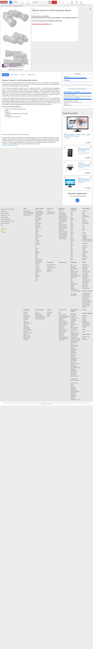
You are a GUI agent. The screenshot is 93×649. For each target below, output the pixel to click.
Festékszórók (73, 395)
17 (35, 247)
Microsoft (84, 220)
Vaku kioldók (61, 335)
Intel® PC (84, 259)
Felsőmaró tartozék (75, 341)
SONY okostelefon (62, 219)
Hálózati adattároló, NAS (40, 317)
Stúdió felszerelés (62, 331)
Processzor (25, 312)
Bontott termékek (27, 210)
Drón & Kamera (62, 309)
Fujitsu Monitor (85, 282)
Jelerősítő (37, 313)
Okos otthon (50, 262)
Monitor (84, 262)
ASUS (83, 226)
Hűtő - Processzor (27, 323)
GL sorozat (37, 226)
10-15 (72, 278)
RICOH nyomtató (85, 303)
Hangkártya (25, 319)
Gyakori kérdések (4, 217)
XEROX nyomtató (86, 305)
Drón (60, 312)
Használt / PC (50, 208)
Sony (72, 254)
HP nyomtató (85, 298)
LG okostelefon (62, 222)
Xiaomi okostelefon (63, 216)
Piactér (25, 208)
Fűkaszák (73, 356)
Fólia (72, 213)
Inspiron (37, 229)
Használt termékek (27, 215)
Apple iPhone (61, 212)
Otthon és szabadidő (87, 313)
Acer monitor (85, 268)
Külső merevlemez (74, 274)
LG (71, 247)
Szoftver (49, 309)
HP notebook (38, 244)
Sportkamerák (62, 320)
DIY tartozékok (74, 328)
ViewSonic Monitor (86, 288)
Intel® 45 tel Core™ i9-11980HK (72, 91)
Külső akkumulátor (74, 271)
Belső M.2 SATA (26, 335)
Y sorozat (37, 241)
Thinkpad (37, 240)
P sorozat (37, 266)
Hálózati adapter (38, 314)
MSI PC (84, 254)
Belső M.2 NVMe (27, 337)
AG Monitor (84, 278)
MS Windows (49, 312)
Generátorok (73, 396)
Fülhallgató (84, 238)
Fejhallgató (84, 236)
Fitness (83, 338)
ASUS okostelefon (62, 215)
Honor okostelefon (62, 226)
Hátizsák (72, 282)
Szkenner (84, 307)
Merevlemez (26, 314)
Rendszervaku (62, 328)
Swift (36, 277)
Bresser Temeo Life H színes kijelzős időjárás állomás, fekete (84, 149)
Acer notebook (38, 270)
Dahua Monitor (85, 281)
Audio (83, 233)
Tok (71, 216)
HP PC (83, 250)
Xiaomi (72, 226)
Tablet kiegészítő (85, 216)
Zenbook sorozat (38, 260)
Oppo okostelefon (62, 238)
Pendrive (72, 270)
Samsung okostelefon (63, 217)
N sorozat (37, 263)
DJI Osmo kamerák (63, 324)
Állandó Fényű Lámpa (63, 330)
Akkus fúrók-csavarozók (75, 367)
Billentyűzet (73, 267)
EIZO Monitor (85, 284)
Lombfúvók (73, 353)
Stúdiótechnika (62, 326)
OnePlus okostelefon (63, 227)
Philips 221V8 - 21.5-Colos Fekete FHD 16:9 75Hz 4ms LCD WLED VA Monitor (84, 180)
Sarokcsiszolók (74, 371)
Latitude (37, 231)
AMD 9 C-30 (67, 104)
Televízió (84, 309)
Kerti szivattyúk (74, 360)
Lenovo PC (84, 247)
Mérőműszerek (74, 389)
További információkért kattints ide (10, 145)
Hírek (2, 225)
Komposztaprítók (74, 358)
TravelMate (37, 276)
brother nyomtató (85, 304)
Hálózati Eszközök (39, 309)
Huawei (72, 219)
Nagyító (84, 319)
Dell (83, 230)
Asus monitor (85, 273)
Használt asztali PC (51, 212)
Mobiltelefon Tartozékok (75, 275)
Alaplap (25, 326)
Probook (37, 251)
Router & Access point (39, 319)
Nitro (36, 280)
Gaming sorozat (38, 262)
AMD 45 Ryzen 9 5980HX (70, 94)
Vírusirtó (49, 316)
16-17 (72, 281)
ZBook (36, 258)
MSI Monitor (84, 285)
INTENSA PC (85, 257)
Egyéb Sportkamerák (63, 321)
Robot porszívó (50, 266)
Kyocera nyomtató (86, 300)
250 (36, 249)
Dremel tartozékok (75, 327)
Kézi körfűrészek (75, 383)
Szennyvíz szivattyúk (75, 363)
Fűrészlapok (74, 319)
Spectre (36, 253)
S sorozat (37, 269)
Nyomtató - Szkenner (87, 290)
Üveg (72, 215)
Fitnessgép (84, 339)
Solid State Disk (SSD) (28, 332)
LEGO (83, 331)
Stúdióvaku (61, 327)
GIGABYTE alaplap (27, 330)
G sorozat (37, 234)
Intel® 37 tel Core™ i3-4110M (71, 101)
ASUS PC (84, 255)
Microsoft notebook (39, 213)
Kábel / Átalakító (74, 289)
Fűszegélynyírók (74, 349)
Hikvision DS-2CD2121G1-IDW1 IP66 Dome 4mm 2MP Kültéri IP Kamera (84, 165)
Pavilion (37, 248)
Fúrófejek (73, 316)
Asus (83, 212)
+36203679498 (19, 69)
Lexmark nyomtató (86, 296)
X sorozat (37, 265)
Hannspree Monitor (86, 279)
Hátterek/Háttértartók (63, 337)
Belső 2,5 (25, 334)
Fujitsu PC (84, 258)
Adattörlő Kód (3, 211)
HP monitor (84, 267)
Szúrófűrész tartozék (75, 333)
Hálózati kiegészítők (39, 316)
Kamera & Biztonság (51, 264)
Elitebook (37, 252)
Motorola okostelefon (63, 224)
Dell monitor (84, 264)
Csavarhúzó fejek (75, 317)
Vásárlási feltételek (5, 213)
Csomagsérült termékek (28, 213)
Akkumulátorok (74, 315)
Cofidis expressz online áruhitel (7, 209)
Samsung (73, 233)
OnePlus (72, 240)
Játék (83, 329)
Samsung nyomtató (86, 293)
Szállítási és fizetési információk (7, 221)
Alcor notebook (38, 217)
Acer (83, 227)
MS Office (49, 313)
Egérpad (72, 285)
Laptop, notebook (39, 208)
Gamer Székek (74, 273)
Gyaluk (74, 384)
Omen (36, 255)
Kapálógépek (73, 359)
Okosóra (60, 223)
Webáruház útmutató (5, 215)
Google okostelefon (63, 234)
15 (35, 245)
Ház (24, 320)
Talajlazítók (73, 351)
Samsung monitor (86, 271)
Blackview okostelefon (63, 231)
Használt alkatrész (51, 213)
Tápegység (25, 321)
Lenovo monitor (85, 266)
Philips (80, 184)
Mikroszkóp (84, 315)
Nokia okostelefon (62, 213)
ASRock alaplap (27, 328)
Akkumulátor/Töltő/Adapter (64, 316)
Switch (36, 273)
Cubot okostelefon (62, 237)
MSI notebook (38, 223)
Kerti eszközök (74, 346)
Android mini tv (62, 262)
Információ (28, 2)
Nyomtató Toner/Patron (87, 301)
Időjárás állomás (85, 322)
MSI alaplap (25, 331)
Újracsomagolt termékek (28, 212)
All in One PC (85, 245)
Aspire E (37, 274)
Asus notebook (38, 259)
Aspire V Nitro (38, 272)
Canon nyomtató (85, 297)
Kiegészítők (73, 262)
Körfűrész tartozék (74, 334)
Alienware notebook (39, 212)
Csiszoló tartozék (74, 335)
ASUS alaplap (26, 327)
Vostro (36, 230)
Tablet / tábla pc (86, 208)
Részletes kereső (54, 2)
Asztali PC (84, 243)
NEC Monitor (85, 286)
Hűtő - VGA (25, 324)
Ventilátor (84, 326)
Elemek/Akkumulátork (63, 338)
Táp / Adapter (73, 293)
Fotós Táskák (61, 339)
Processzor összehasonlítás (77, 89)
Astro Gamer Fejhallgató (87, 240)
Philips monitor (85, 275)
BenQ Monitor (85, 277)
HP (83, 217)
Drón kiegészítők (62, 314)
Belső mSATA (26, 338)
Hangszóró (84, 235)
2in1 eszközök (85, 223)
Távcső (83, 318)
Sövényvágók (74, 352)
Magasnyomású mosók (75, 399)
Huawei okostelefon (63, 220)
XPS (36, 233)
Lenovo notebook (38, 235)
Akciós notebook (38, 210)
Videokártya (25, 317)
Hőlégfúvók (73, 394)
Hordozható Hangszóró (87, 239)
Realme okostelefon (63, 236)
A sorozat (37, 220)
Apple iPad (84, 210)
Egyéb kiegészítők (74, 284)
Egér (72, 264)
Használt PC (85, 251)
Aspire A (37, 278)
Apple (72, 212)
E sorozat (37, 222)
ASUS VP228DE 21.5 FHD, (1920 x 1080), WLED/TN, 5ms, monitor (77, 135)
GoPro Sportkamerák (63, 323)
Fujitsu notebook (38, 219)
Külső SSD (25, 339)
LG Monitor (84, 270)
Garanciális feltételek (5, 223)
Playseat (72, 288)
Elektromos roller (85, 336)
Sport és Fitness (86, 334)
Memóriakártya (74, 266)
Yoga (36, 238)
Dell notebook (38, 227)
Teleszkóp (84, 317)
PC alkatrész (26, 309)
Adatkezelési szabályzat (6, 219)
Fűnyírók (72, 348)
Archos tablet (85, 222)
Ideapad (37, 237)
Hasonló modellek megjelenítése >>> (42, 24)
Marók (73, 385)
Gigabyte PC (85, 252)
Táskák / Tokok (74, 277)
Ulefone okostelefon (63, 233)
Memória (25, 313)
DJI (59, 313)
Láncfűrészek (74, 355)
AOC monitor (85, 274)
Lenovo (83, 213)
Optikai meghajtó (26, 316)
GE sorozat (37, 224)
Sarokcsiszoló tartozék (75, 340)
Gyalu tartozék (74, 342)
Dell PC (84, 248)
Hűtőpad (72, 286)
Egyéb (72, 217)
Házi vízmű (73, 362)
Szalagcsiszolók (74, 378)
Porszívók (73, 398)
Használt (49, 210)
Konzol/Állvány (74, 295)
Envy (36, 256)
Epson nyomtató (85, 294)
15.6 (71, 279)
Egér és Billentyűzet (75, 268)
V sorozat (37, 242)
